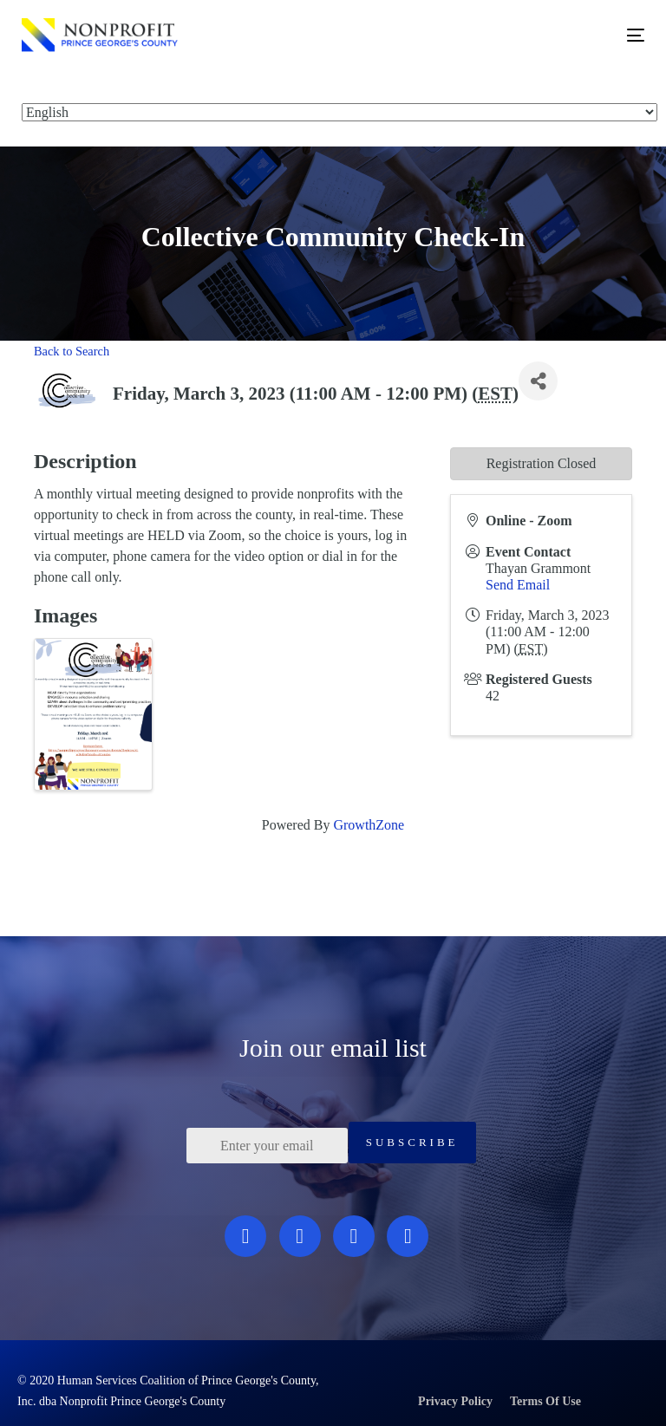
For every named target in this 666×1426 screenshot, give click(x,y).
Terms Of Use (545, 1401)
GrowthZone (368, 824)
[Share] (538, 380)
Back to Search (71, 351)
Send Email (518, 584)
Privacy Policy (455, 1401)
